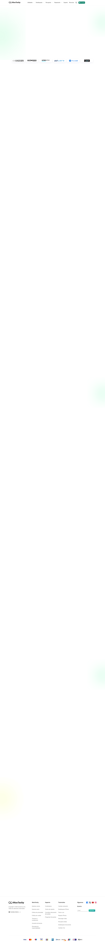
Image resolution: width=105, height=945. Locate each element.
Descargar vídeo (62, 918)
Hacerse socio (35, 909)
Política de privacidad (37, 912)
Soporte (66, 2)
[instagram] (95, 902)
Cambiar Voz (61, 928)
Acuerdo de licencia (37, 923)
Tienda (81, 2)
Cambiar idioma (14, 912)
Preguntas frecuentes (50, 917)
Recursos (71, 2)
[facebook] (87, 902)
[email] (82, 911)
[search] (76, 3)
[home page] (15, 3)
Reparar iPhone (62, 915)
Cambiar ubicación (63, 906)
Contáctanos (48, 906)
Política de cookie (36, 915)
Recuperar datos (62, 921)
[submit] (92, 911)
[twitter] (90, 902)
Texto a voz (61, 912)
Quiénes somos (36, 906)
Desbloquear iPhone (63, 909)
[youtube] (93, 902)
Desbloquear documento (64, 925)
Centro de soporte (49, 909)
